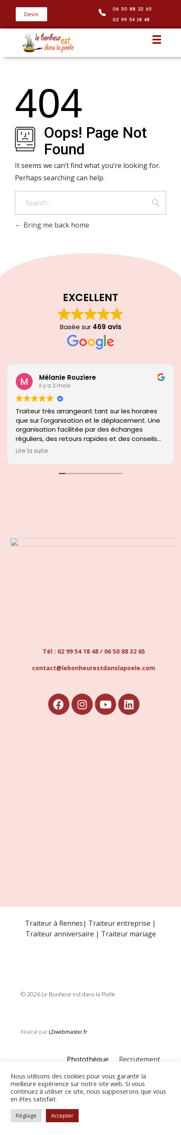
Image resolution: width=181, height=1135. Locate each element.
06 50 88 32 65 (132, 9)
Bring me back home (52, 225)
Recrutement (139, 1059)
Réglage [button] (26, 1115)
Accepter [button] (62, 1115)
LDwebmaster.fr (68, 1031)
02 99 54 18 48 (131, 19)
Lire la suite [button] (32, 451)
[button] (31, 14)
